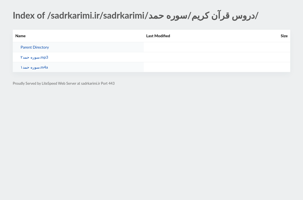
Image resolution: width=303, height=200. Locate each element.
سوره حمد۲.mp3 (34, 57)
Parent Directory (35, 47)
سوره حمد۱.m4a (34, 67)
